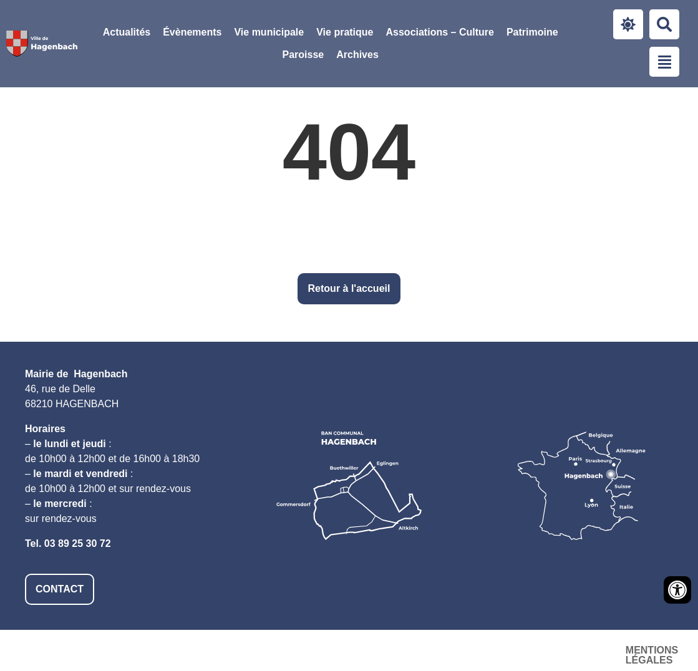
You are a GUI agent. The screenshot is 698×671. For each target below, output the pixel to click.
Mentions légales (373, 650)
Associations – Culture (440, 32)
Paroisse (303, 54)
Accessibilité (482, 650)
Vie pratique (344, 32)
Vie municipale (269, 32)
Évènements (192, 32)
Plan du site (573, 650)
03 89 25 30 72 (77, 543)
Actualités (126, 32)
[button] (269, 32)
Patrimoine (532, 32)
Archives (357, 54)
